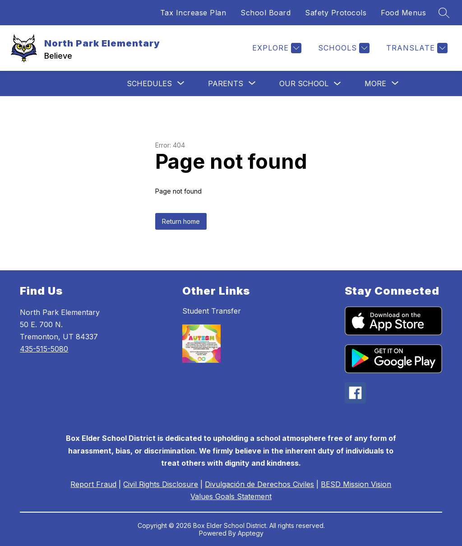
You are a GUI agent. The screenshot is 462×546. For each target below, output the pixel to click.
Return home (181, 221)
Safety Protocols (335, 12)
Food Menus (403, 12)
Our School (303, 83)
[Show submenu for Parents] (225, 83)
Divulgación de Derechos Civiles (259, 484)
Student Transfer (211, 310)
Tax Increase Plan (193, 12)
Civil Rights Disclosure (160, 484)
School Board (265, 12)
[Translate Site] (416, 48)
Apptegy (250, 533)
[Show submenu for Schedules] (149, 83)
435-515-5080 (44, 348)
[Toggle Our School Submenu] (337, 84)
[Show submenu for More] (375, 83)
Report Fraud (93, 484)
